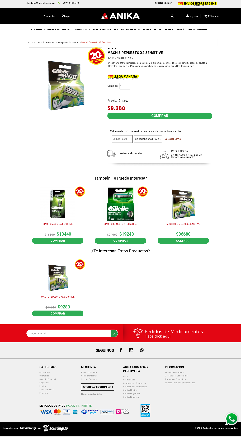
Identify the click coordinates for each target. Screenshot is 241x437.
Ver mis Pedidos (89, 379)
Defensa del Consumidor (176, 376)
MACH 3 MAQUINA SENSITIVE (58, 224)
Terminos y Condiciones (176, 379)
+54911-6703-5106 (68, 3)
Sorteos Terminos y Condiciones (180, 383)
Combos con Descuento (134, 383)
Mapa (125, 376)
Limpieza (43, 393)
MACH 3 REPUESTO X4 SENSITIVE (120, 224)
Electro (42, 386)
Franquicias (49, 16)
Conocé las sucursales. (183, 157)
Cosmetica (44, 376)
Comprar (58, 240)
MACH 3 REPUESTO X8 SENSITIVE (183, 224)
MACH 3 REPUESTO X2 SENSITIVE (57, 296)
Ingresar (192, 15)
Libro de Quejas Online (91, 394)
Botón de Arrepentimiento (97, 387)
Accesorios (44, 372)
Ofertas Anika (129, 380)
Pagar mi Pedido (89, 372)
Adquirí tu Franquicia (174, 372)
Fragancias (44, 383)
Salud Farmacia (46, 390)
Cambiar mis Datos (89, 376)
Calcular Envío (172, 139)
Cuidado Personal (47, 379)
